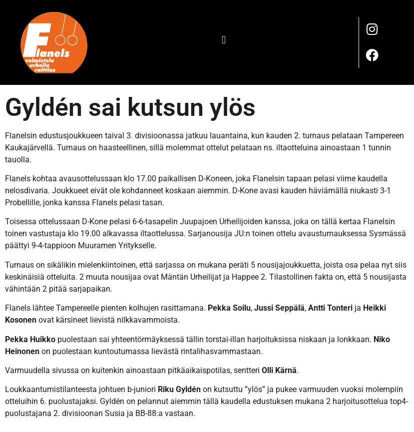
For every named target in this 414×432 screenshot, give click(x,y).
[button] (224, 39)
